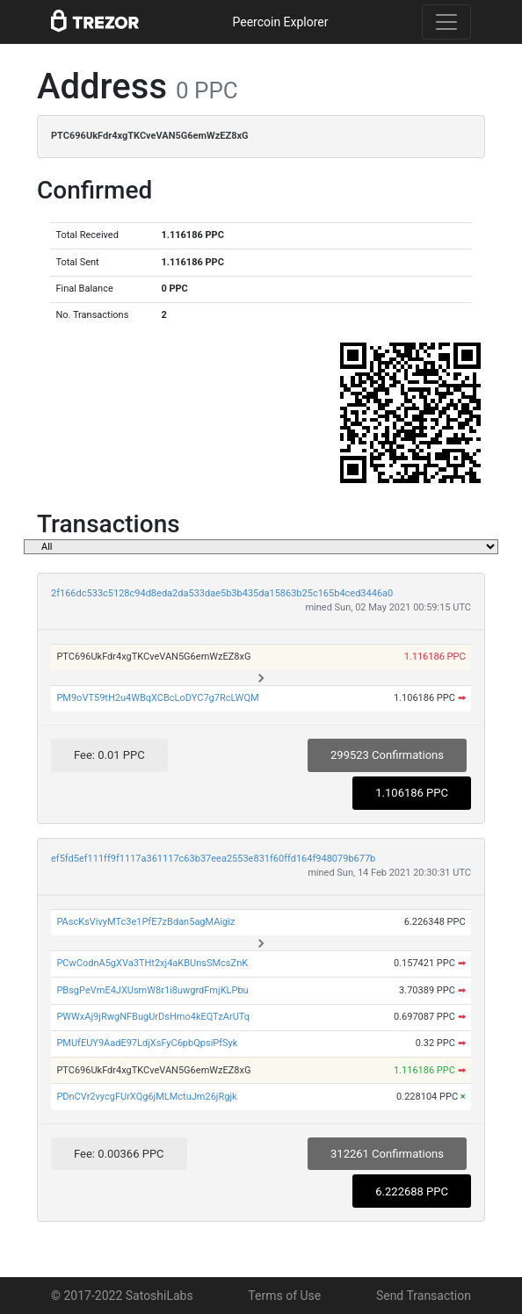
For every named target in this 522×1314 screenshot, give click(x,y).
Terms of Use (284, 1296)
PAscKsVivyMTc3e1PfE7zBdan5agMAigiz (145, 922)
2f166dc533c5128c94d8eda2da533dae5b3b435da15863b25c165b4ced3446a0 (222, 593)
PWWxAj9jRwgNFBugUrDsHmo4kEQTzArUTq (153, 1016)
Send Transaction (423, 1296)
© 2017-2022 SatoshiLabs (122, 1296)
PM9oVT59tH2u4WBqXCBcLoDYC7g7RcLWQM (157, 698)
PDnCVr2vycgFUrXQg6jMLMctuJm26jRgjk (146, 1096)
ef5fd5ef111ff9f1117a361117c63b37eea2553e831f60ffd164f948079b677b (213, 858)
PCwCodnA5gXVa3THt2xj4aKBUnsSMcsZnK (152, 963)
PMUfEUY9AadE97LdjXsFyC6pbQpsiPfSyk (146, 1043)
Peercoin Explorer (280, 22)
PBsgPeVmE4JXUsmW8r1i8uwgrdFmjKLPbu (152, 990)
